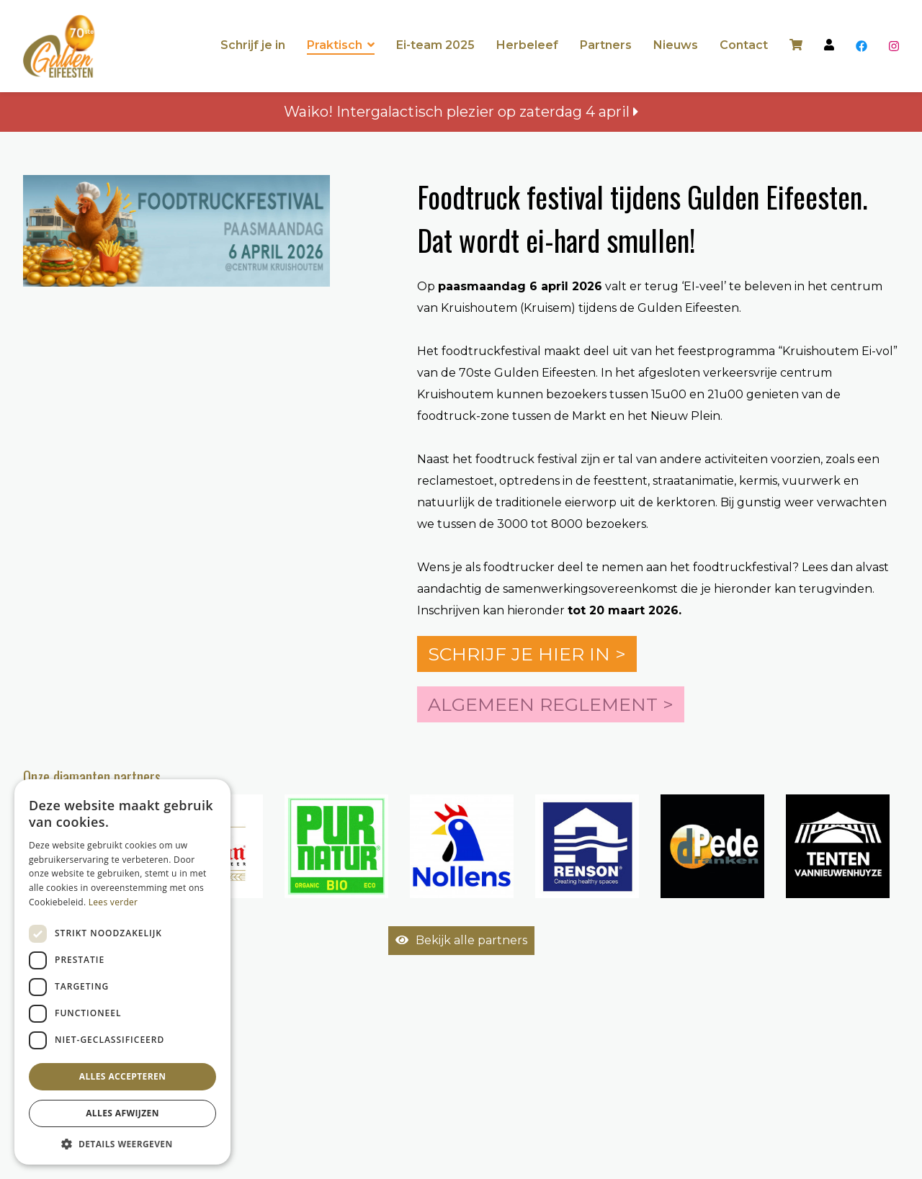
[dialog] (122, 972)
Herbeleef (527, 45)
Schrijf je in (252, 45)
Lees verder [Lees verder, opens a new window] (113, 902)
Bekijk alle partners (461, 940)
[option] (336, 846)
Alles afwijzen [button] (122, 1113)
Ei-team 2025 (435, 45)
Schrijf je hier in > (527, 654)
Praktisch (334, 45)
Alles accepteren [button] (122, 1076)
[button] (122, 1143)
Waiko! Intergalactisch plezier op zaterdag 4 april (461, 111)
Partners (606, 45)
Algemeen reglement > (550, 704)
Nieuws (675, 45)
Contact (744, 45)
